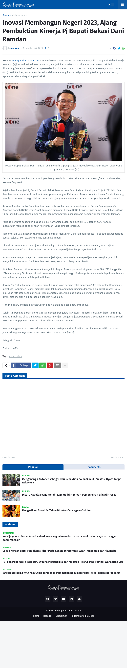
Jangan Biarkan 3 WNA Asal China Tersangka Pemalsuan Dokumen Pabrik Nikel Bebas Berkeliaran (61, 572)
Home (36, 616)
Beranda (6, 15)
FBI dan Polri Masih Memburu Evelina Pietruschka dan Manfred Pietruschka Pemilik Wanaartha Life (62, 561)
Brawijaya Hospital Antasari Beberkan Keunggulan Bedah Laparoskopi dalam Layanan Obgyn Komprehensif (59, 538)
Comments (94, 467)
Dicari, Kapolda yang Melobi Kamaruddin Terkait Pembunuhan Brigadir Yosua (69, 494)
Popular (33, 467)
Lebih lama (117, 457)
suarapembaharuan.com (25, 60)
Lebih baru (9, 457)
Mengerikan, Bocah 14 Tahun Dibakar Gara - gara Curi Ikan (57, 510)
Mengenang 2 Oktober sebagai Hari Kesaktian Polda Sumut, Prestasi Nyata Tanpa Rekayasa (71, 481)
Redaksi (47, 616)
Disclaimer (61, 616)
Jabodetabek (20, 15)
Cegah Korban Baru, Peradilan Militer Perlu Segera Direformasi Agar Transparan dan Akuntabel (59, 550)
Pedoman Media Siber (82, 616)
